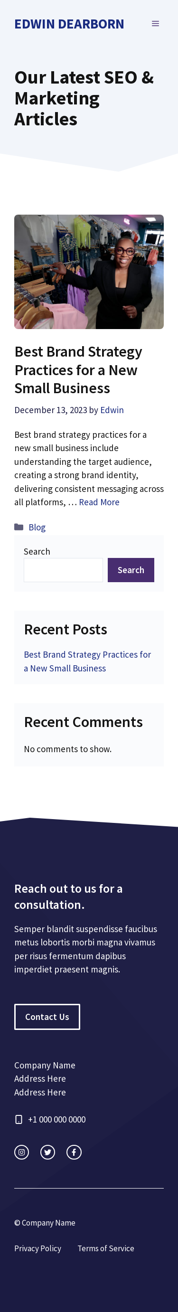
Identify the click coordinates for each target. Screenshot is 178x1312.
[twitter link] (47, 1152)
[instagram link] (21, 1152)
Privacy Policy (37, 1248)
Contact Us (47, 1016)
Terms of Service (105, 1248)
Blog (37, 527)
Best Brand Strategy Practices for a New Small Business (78, 369)
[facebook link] (73, 1152)
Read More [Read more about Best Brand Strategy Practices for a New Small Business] (99, 502)
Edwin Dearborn (69, 23)
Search (37, 551)
